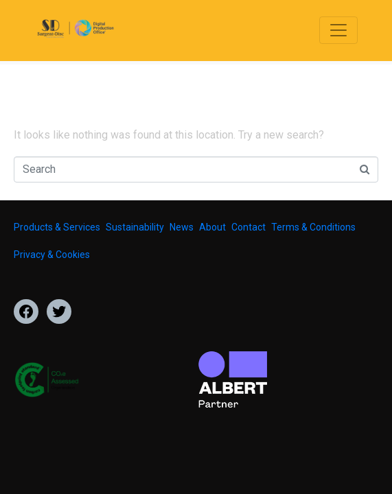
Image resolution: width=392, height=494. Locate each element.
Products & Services (57, 227)
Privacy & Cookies (52, 254)
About (212, 227)
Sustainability (135, 227)
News (182, 227)
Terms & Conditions (313, 227)
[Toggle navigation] (338, 30)
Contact (248, 227)
